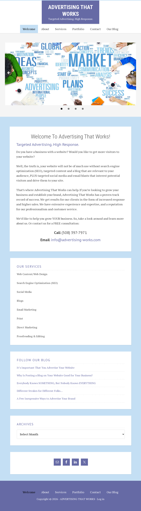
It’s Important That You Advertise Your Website (45, 367)
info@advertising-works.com (76, 239)
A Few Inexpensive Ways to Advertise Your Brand (46, 398)
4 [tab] (83, 109)
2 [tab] (69, 109)
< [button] (9, 73)
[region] (70, 74)
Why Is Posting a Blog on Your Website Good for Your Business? (55, 375)
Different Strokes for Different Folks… (40, 391)
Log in (100, 499)
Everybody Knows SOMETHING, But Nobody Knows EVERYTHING (56, 383)
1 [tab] (61, 109)
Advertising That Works (70, 10)
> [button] (131, 73)
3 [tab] (76, 109)
